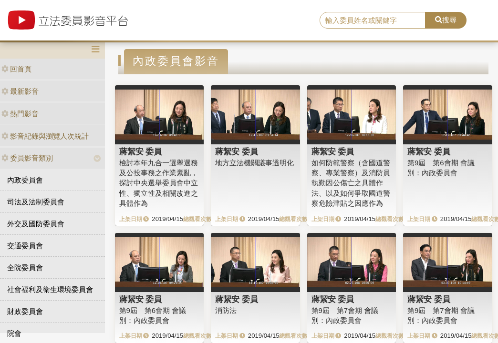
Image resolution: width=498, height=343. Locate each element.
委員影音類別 (27, 158)
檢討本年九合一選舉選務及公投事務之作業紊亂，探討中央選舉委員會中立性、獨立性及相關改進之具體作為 (158, 183)
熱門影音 (20, 114)
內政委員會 (25, 180)
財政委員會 (25, 311)
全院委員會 (25, 267)
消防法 (226, 310)
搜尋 (445, 20)
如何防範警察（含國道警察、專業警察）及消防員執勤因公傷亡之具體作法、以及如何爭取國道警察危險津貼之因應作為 (350, 183)
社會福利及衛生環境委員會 (50, 289)
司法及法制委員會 (35, 202)
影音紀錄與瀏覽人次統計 (45, 136)
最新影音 (20, 91)
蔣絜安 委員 (140, 151)
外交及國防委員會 (35, 224)
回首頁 (16, 69)
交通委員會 (25, 246)
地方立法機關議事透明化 (254, 163)
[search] (372, 20)
